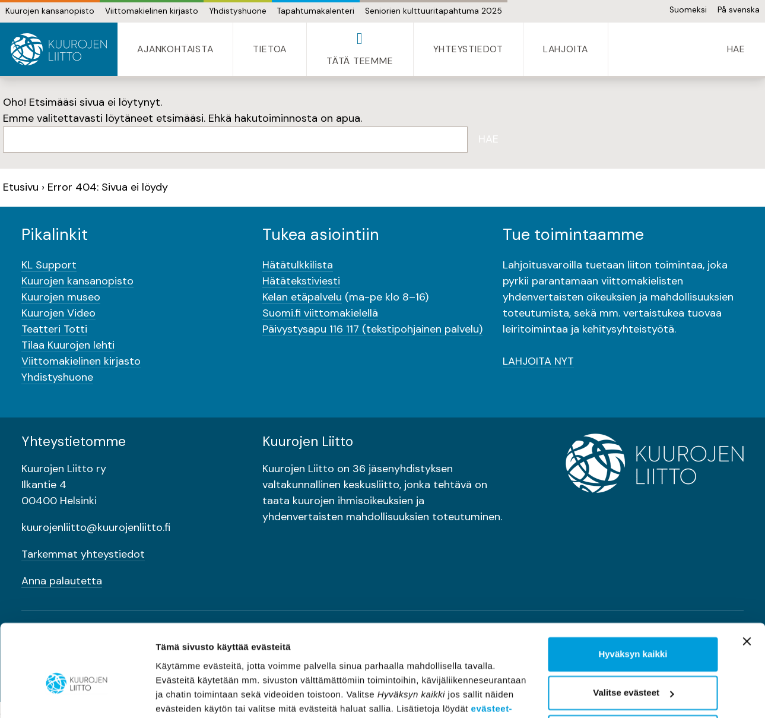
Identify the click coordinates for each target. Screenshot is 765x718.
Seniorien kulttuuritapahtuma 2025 (433, 11)
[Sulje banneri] (746, 580)
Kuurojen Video (58, 313)
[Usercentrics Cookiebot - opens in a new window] (77, 695)
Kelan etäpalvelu (302, 297)
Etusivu (21, 187)
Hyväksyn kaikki (632, 593)
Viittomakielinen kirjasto (151, 11)
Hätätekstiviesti (301, 281)
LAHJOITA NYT (538, 361)
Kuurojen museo (60, 297)
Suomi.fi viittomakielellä (320, 313)
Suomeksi (688, 10)
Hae (488, 139)
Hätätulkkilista (297, 265)
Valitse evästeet (633, 632)
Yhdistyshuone (237, 11)
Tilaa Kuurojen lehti (68, 345)
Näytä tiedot (181, 694)
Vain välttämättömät (633, 671)
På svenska (739, 10)
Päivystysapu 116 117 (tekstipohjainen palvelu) (372, 329)
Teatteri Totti (54, 329)
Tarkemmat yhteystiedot (83, 554)
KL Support (49, 265)
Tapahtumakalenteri (315, 11)
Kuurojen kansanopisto (49, 11)
